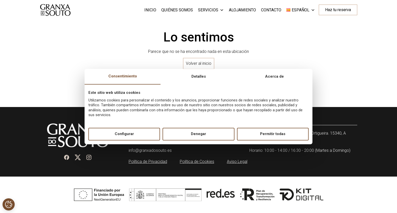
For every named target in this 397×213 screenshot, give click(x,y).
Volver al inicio (198, 63)
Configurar (124, 134)
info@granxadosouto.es (150, 150)
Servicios (211, 10)
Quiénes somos (177, 10)
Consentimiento (122, 76)
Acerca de (274, 76)
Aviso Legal (237, 161)
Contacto (271, 10)
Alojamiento (242, 10)
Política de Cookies (197, 161)
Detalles (198, 76)
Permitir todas (272, 134)
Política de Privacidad (148, 161)
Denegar (198, 134)
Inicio (150, 10)
